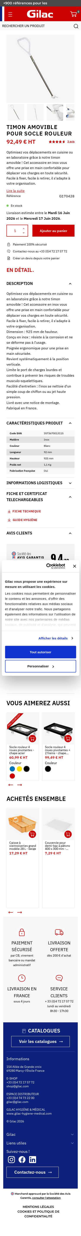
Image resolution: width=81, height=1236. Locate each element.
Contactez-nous (30, 1172)
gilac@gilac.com (17, 1102)
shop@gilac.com (17, 1086)
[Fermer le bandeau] (74, 566)
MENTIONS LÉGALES (38, 1207)
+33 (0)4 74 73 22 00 (20, 1098)
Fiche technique (27, 511)
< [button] (7, 783)
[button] (10, 112)
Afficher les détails (53, 638)
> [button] (23, 786)
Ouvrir (32, 738)
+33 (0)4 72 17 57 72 (20, 1082)
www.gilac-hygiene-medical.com (29, 1113)
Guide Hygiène (21, 520)
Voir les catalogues (38, 1041)
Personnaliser (40, 666)
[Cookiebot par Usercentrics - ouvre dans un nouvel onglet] (48, 566)
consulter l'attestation (46, 1197)
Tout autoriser (40, 652)
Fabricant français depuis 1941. (31, 3)
